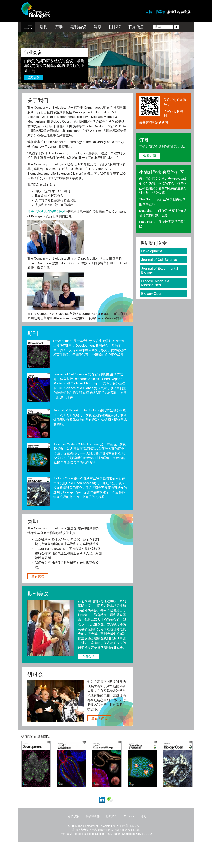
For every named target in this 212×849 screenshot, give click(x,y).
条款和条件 (93, 816)
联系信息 (136, 27)
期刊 (43, 27)
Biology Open (63, 478)
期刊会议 (78, 27)
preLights (146, 210)
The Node (146, 199)
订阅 (143, 816)
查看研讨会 (99, 718)
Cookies (129, 816)
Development (62, 341)
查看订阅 (149, 156)
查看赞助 (37, 576)
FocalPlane (147, 222)
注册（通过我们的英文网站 (46, 211)
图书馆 (115, 27)
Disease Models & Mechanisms (76, 444)
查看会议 (88, 656)
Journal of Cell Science (70, 374)
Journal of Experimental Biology (76, 410)
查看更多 (33, 77)
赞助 (59, 27)
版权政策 (111, 816)
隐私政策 (73, 816)
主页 (28, 27)
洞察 (97, 27)
